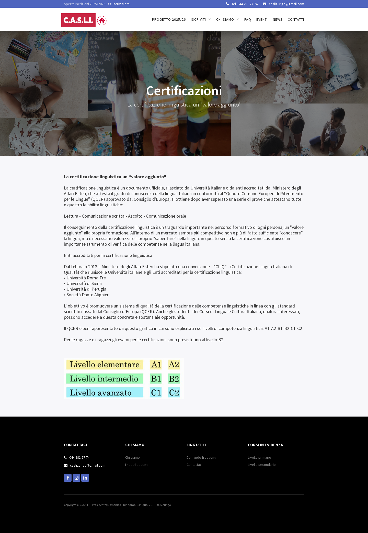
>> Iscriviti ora (119, 4)
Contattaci (194, 464)
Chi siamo (132, 457)
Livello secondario (262, 464)
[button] (201, 19)
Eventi (262, 19)
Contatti (296, 19)
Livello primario (259, 457)
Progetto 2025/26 (169, 19)
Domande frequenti (201, 457)
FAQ (247, 19)
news (278, 19)
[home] (85, 17)
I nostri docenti (136, 464)
